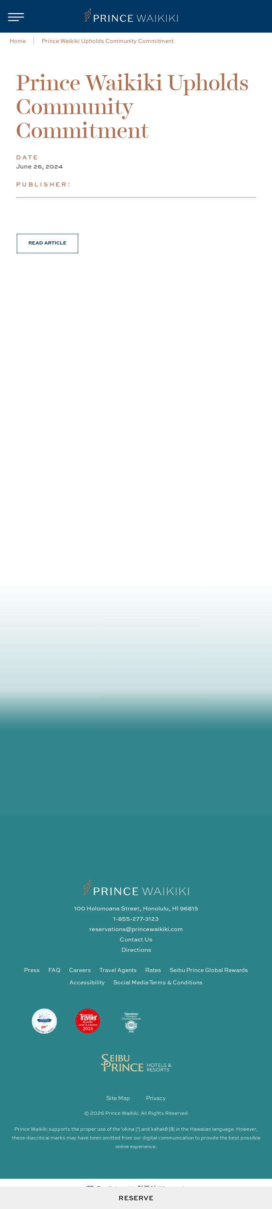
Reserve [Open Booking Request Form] (135, 1197)
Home (18, 41)
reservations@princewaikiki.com (136, 929)
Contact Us (136, 939)
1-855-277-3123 (136, 918)
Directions (136, 949)
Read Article (47, 242)
